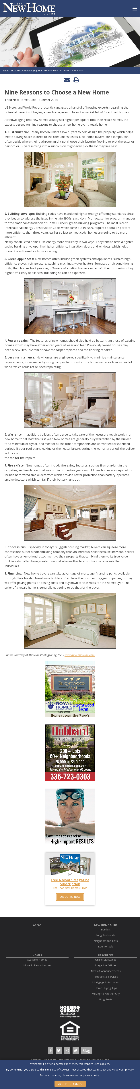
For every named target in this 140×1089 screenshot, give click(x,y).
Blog (86, 1050)
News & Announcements (106, 971)
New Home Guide (105, 925)
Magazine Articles (105, 965)
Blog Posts (105, 999)
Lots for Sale (105, 946)
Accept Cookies (70, 1084)
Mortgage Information (105, 982)
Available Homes (37, 959)
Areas (37, 925)
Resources (16, 70)
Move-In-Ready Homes (37, 965)
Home (6, 70)
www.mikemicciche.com (80, 655)
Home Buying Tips (33, 70)
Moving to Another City (106, 993)
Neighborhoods (105, 935)
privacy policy (91, 1075)
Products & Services (106, 976)
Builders (106, 929)
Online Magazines (105, 959)
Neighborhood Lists (106, 941)
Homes (37, 955)
